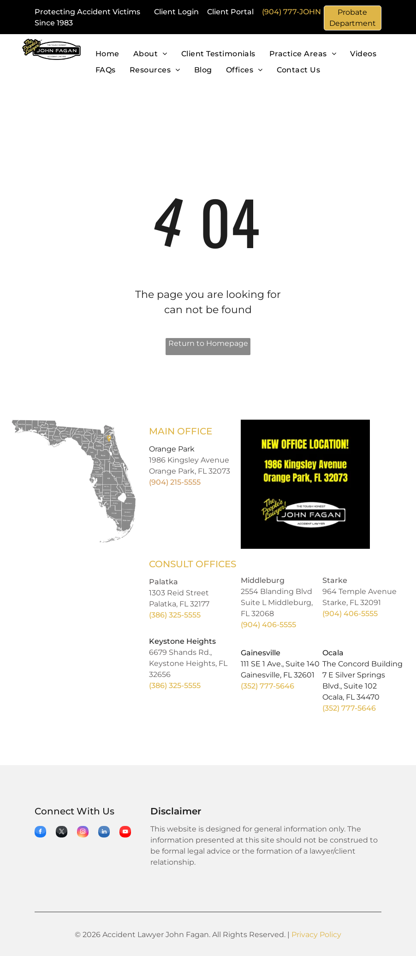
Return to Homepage (208, 343)
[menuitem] (107, 54)
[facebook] (40, 833)
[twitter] (61, 833)
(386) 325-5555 (175, 615)
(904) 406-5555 (268, 624)
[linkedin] (104, 833)
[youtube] (125, 833)
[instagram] (83, 833)
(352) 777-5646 (267, 686)
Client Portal (230, 11)
